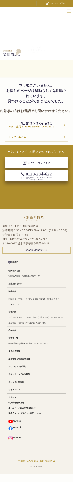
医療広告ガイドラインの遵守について (24, 421)
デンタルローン (41, 351)
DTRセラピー (57, 325)
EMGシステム (53, 307)
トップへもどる (22, 144)
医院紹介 (12, 307)
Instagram (15, 446)
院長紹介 (12, 299)
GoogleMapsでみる (36, 257)
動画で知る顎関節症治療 (19, 366)
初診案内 (13, 270)
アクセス (12, 405)
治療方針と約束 (15, 291)
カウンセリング (15, 325)
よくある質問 (14, 359)
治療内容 (12, 320)
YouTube (14, 429)
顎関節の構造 (14, 284)
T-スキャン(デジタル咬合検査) (31, 307)
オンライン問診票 (16, 389)
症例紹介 (12, 338)
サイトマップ (14, 397)
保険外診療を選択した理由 (20, 351)
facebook (14, 436)
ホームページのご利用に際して (22, 416)
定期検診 (12, 330)
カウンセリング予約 (17, 374)
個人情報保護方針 (16, 410)
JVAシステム (14, 312)
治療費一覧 (13, 346)
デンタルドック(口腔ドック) (36, 325)
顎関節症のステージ (31, 284)
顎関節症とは (14, 278)
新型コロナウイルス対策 (19, 382)
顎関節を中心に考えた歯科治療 (32, 330)
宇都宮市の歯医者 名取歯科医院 (36, 468)
